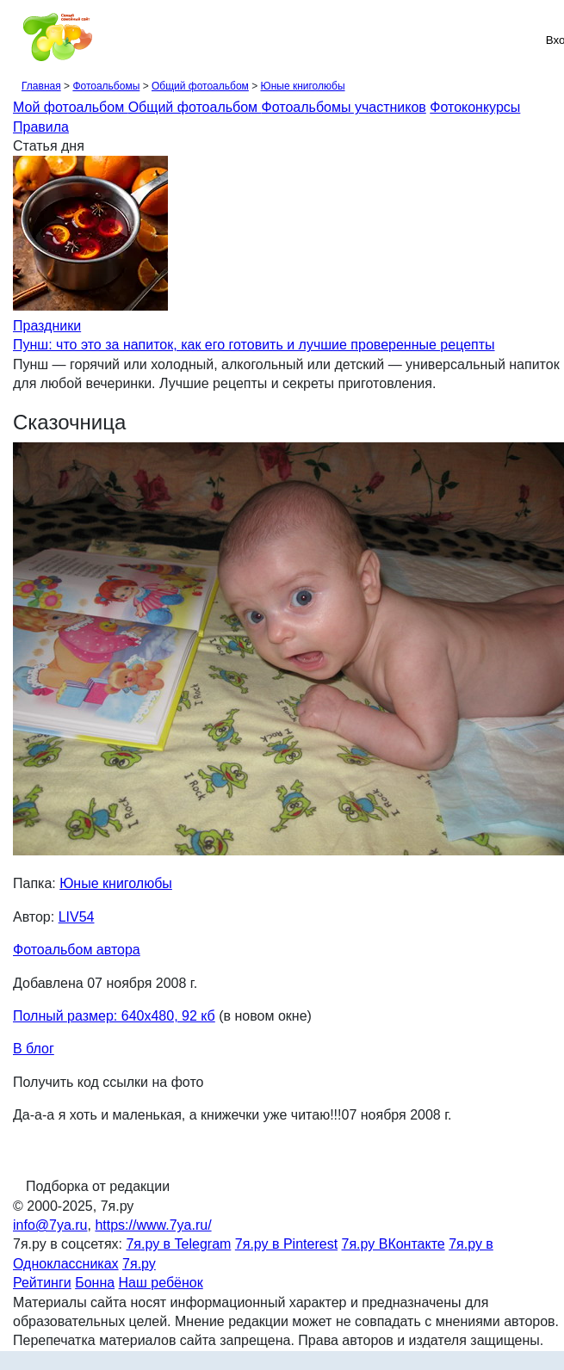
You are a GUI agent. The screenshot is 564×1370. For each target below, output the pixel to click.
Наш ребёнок (161, 1282)
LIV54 (77, 917)
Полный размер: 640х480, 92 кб (114, 1016)
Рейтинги (42, 1282)
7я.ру (139, 1263)
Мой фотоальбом (70, 107)
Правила (41, 127)
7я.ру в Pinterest (286, 1244)
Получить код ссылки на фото (108, 1082)
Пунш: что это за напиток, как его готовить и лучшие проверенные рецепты (254, 344)
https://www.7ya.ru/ (153, 1225)
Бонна (95, 1282)
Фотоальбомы (105, 86)
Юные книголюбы (303, 86)
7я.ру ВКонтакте (393, 1244)
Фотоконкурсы (475, 107)
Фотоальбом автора (76, 949)
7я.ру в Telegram (178, 1244)
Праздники (47, 325)
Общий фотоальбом (200, 86)
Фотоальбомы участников (344, 107)
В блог (33, 1048)
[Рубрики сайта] (18, 39)
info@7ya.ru (50, 1225)
